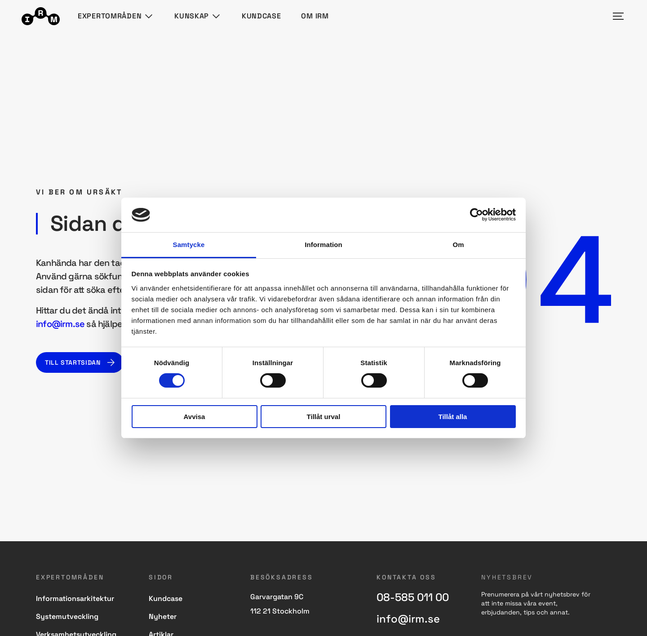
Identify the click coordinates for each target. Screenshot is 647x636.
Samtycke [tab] (189, 244)
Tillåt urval (324, 416)
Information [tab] (323, 244)
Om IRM (314, 16)
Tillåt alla (453, 416)
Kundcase (261, 16)
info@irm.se (60, 324)
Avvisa (194, 416)
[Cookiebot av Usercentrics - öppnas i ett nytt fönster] (476, 214)
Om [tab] (458, 244)
